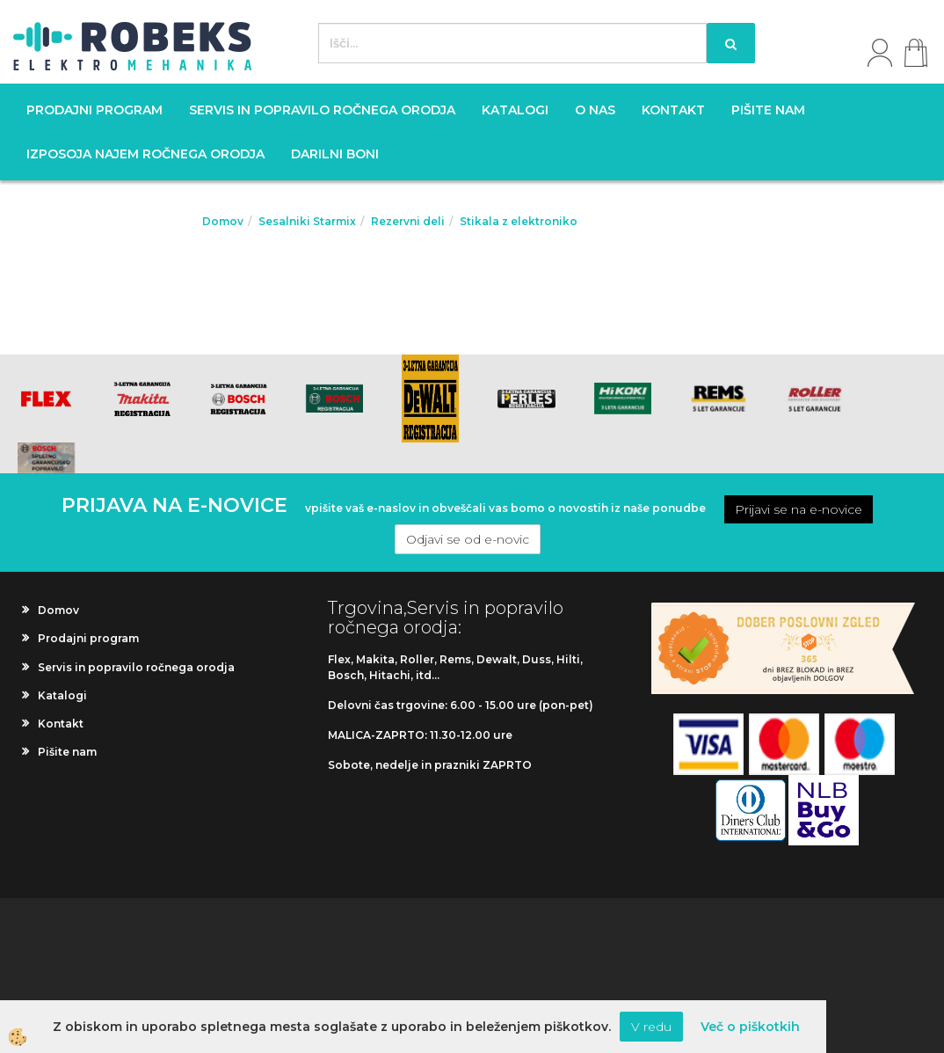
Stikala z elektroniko (518, 221)
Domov (222, 221)
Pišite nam (768, 110)
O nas (595, 110)
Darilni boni (335, 154)
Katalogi (515, 110)
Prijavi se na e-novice (798, 509)
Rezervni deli (408, 221)
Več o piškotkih (750, 1027)
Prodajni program (94, 110)
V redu (651, 1027)
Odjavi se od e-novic (467, 539)
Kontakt (673, 110)
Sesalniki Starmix (307, 221)
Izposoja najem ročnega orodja (145, 154)
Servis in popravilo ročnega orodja (322, 110)
